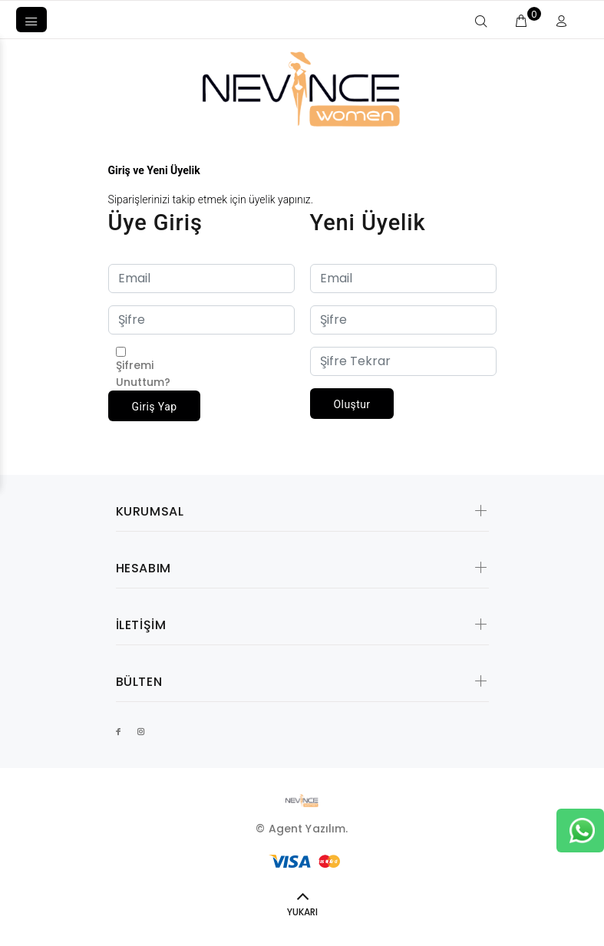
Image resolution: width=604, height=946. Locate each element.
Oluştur (352, 404)
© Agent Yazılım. (302, 828)
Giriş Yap (154, 406)
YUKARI (302, 911)
